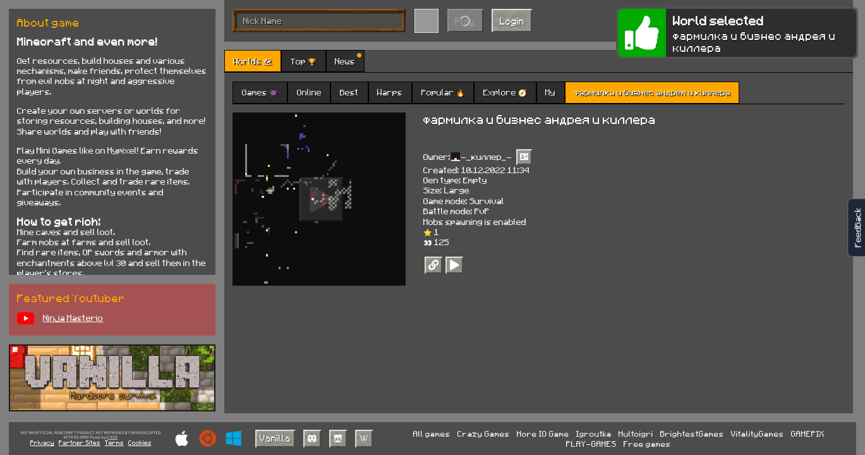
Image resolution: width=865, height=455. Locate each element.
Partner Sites (79, 442)
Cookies (140, 442)
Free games (647, 443)
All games (432, 433)
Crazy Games (483, 433)
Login (512, 21)
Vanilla (275, 438)
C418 (112, 437)
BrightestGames (692, 433)
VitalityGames (757, 433)
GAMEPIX (808, 433)
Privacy (42, 442)
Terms (114, 442)
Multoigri (636, 433)
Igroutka (594, 433)
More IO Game (543, 433)
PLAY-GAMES (591, 443)
